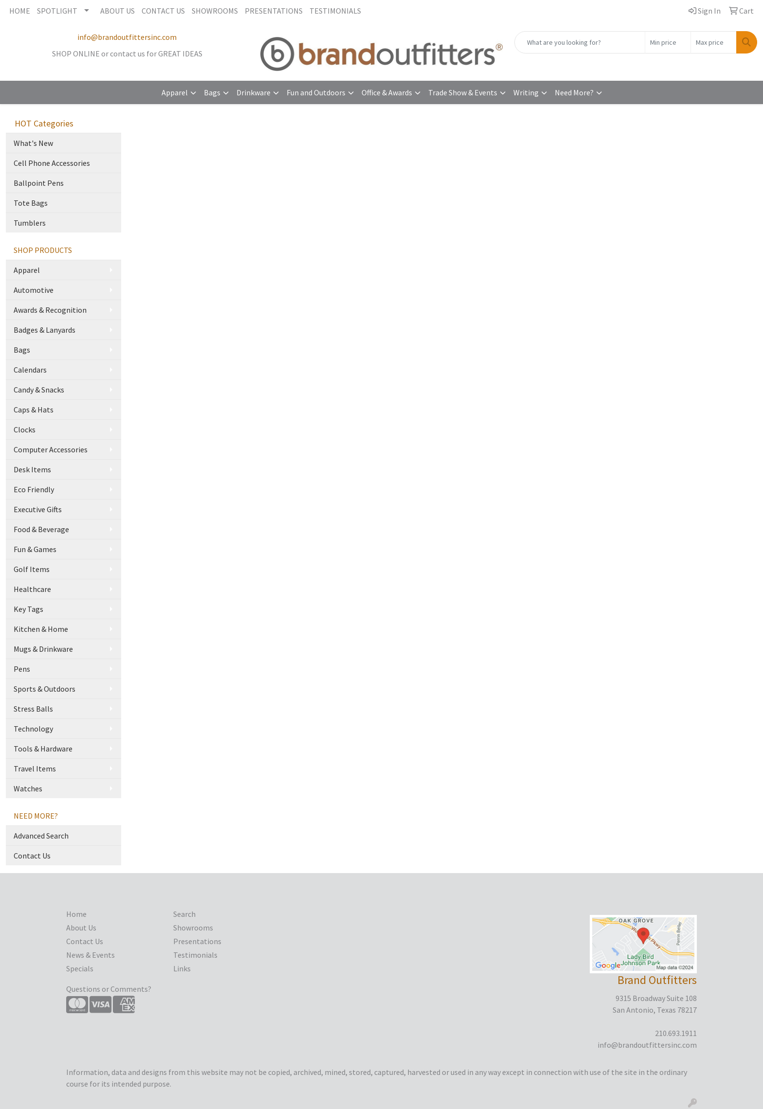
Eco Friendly (34, 489)
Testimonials (195, 955)
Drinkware (253, 92)
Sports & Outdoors (44, 689)
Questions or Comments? (108, 989)
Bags (212, 92)
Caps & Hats (34, 409)
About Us (81, 927)
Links (182, 968)
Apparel (175, 92)
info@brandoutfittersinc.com (127, 37)
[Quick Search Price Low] (668, 42)
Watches (28, 788)
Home (76, 914)
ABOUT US (117, 11)
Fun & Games (35, 549)
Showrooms (193, 927)
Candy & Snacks (39, 389)
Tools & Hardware (43, 748)
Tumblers (30, 223)
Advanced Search (41, 836)
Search (184, 914)
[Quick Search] (579, 42)
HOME (19, 11)
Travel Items (35, 768)
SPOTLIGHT (57, 11)
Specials (79, 968)
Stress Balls (33, 709)
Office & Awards (387, 92)
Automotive (34, 290)
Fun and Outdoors (316, 92)
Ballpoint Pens (39, 183)
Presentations (197, 941)
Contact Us (32, 855)
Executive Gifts (38, 509)
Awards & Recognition (50, 310)
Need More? (574, 92)
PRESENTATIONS (274, 11)
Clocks (25, 429)
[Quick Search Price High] (713, 42)
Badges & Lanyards (44, 330)
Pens (22, 669)
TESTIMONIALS (335, 11)
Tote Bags (31, 203)
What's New (33, 143)
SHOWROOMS (215, 11)
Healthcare (32, 589)
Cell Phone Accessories (52, 163)
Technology (33, 728)
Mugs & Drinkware (43, 649)
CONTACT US (163, 11)
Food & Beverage (41, 529)
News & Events (90, 955)
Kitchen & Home (41, 629)
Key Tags (28, 609)
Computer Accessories (51, 449)
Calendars (30, 370)
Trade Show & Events (462, 92)
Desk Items (32, 469)
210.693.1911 (676, 1033)
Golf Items (32, 569)
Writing (526, 92)
